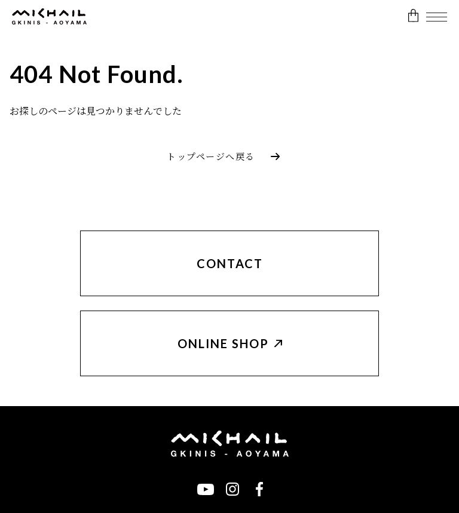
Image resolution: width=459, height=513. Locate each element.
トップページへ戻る (211, 156)
